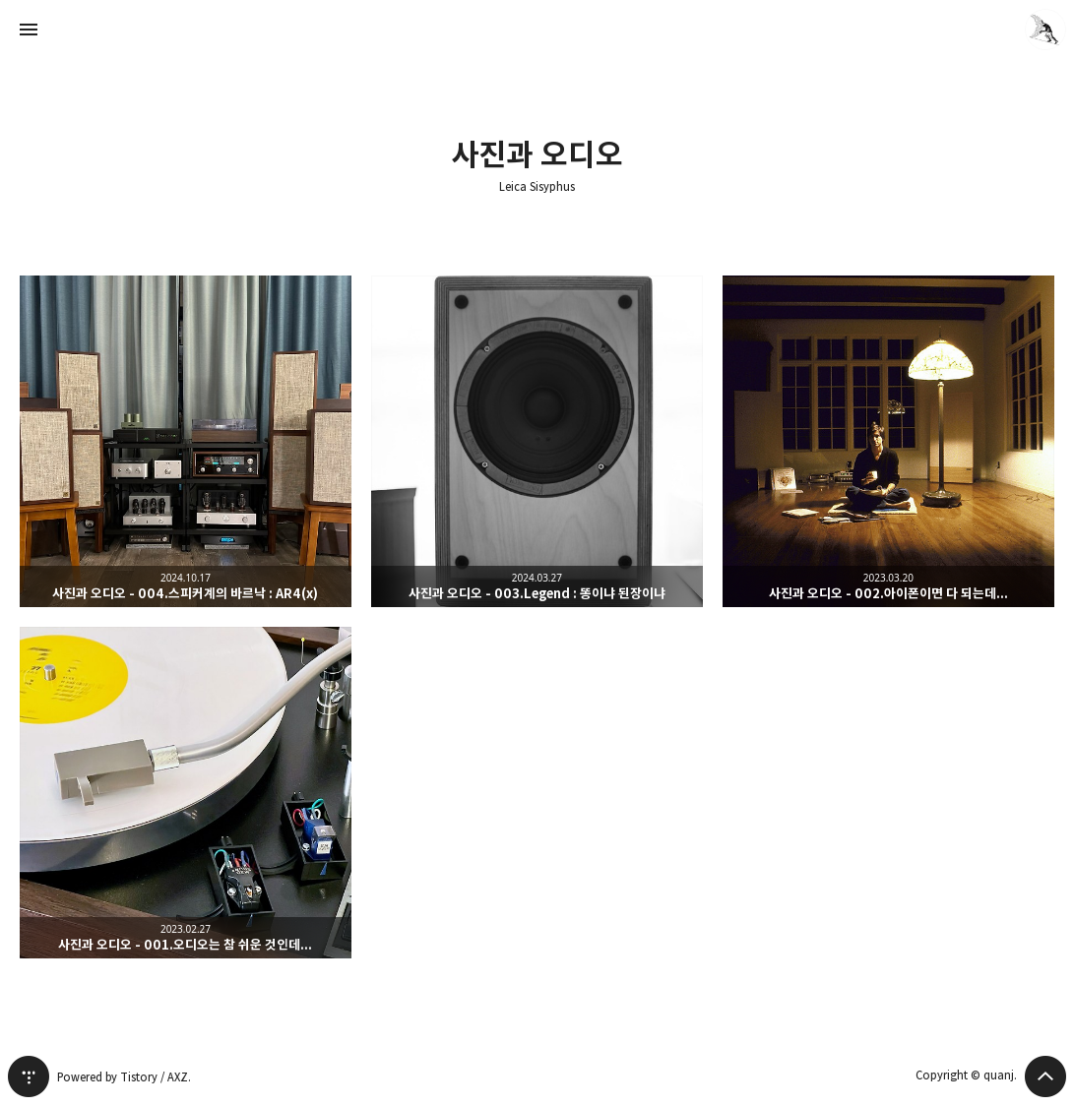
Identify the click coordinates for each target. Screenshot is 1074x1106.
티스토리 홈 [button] (28, 1076)
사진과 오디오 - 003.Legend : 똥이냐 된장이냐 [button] (537, 441)
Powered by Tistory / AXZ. (124, 1077)
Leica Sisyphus (537, 187)
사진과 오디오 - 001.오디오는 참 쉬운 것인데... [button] (185, 792)
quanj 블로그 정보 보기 (1045, 29)
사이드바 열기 (28, 29)
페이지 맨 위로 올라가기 (1045, 1076)
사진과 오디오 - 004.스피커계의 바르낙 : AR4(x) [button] (185, 441)
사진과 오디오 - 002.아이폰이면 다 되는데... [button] (888, 441)
